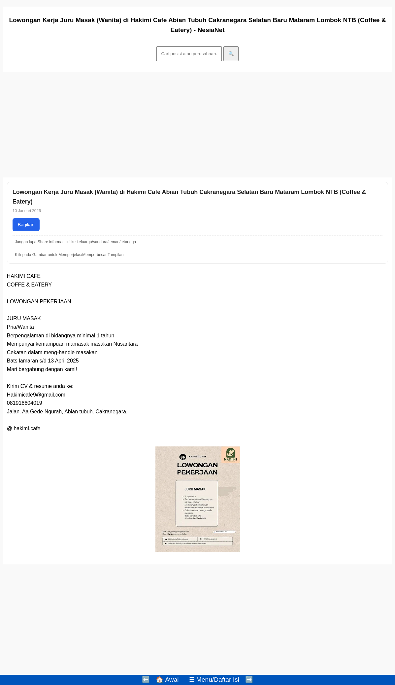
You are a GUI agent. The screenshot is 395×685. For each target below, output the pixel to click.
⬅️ (146, 679)
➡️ (249, 679)
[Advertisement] (197, 124)
